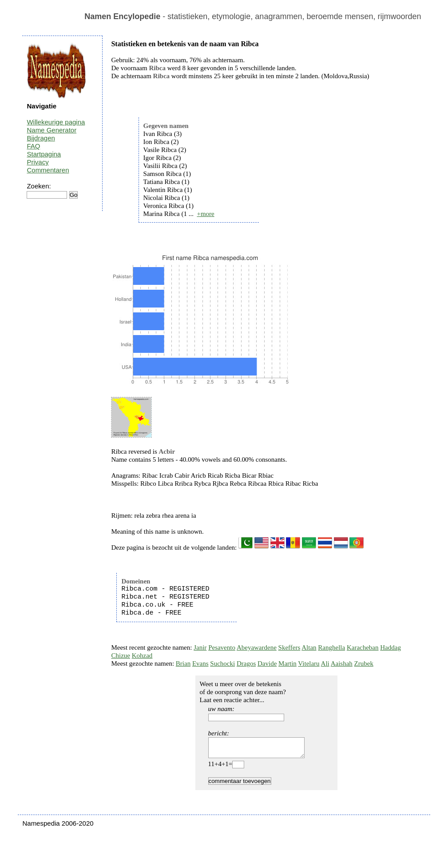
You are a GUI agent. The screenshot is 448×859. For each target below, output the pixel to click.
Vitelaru (308, 663)
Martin (287, 663)
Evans (200, 663)
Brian (183, 663)
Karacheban (363, 647)
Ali (325, 663)
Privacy (37, 162)
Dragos (246, 663)
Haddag (390, 647)
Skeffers (289, 647)
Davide (267, 663)
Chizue (120, 655)
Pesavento (221, 647)
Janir (200, 647)
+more (205, 213)
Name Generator (51, 130)
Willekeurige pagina (56, 122)
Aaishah (342, 663)
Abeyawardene (257, 647)
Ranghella (331, 647)
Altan (308, 647)
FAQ (33, 146)
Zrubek (363, 663)
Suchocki (222, 663)
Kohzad (142, 655)
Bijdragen (41, 138)
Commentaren (48, 170)
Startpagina (44, 154)
